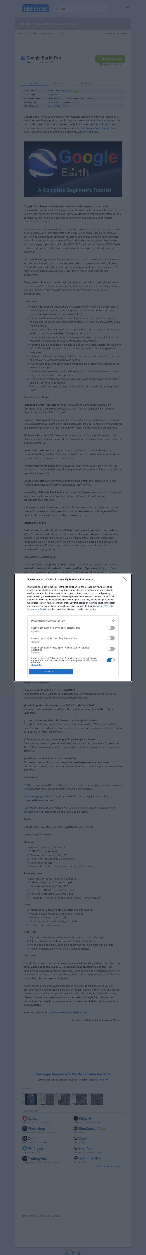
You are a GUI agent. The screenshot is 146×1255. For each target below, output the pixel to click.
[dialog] (73, 627)
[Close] (126, 580)
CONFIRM (51, 672)
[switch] (111, 628)
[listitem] (73, 621)
